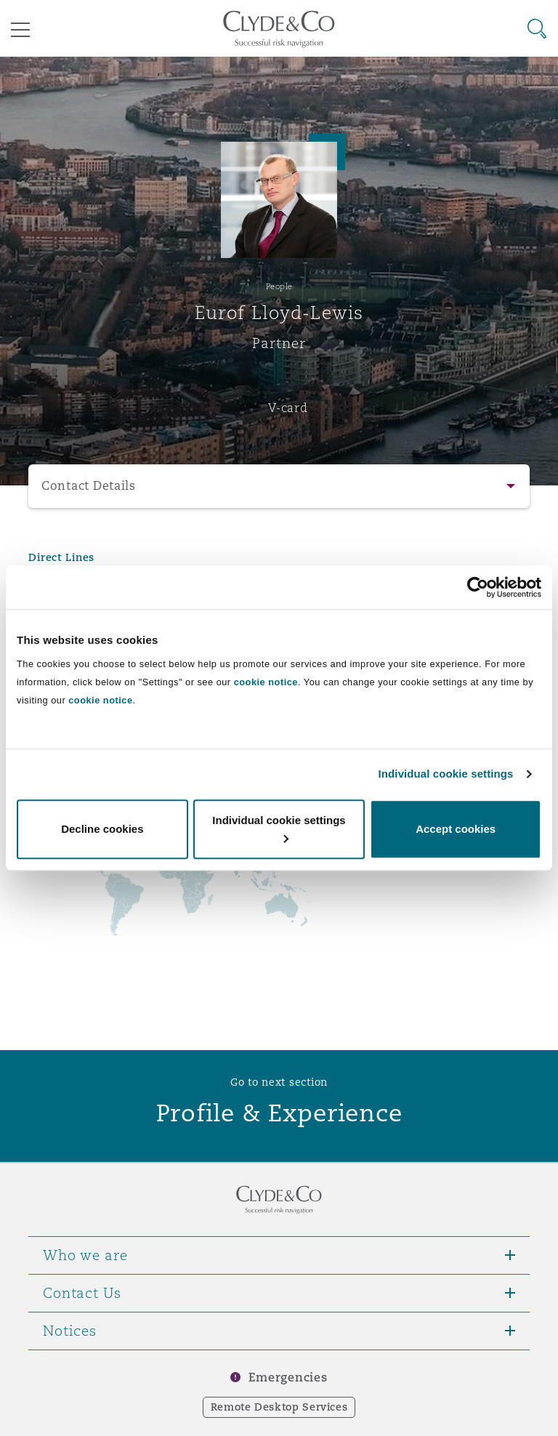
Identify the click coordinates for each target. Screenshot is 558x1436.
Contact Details (88, 485)
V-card (287, 407)
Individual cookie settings (446, 773)
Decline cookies (102, 829)
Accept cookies (456, 829)
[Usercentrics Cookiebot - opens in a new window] (477, 587)
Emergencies (287, 1377)
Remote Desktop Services (279, 1406)
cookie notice (266, 682)
